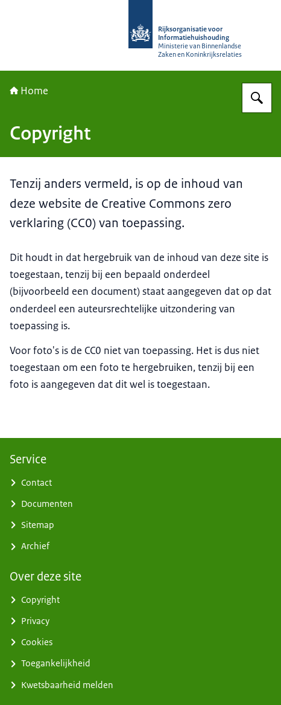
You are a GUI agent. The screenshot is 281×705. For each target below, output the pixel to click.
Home (29, 90)
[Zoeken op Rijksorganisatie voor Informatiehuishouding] (256, 97)
